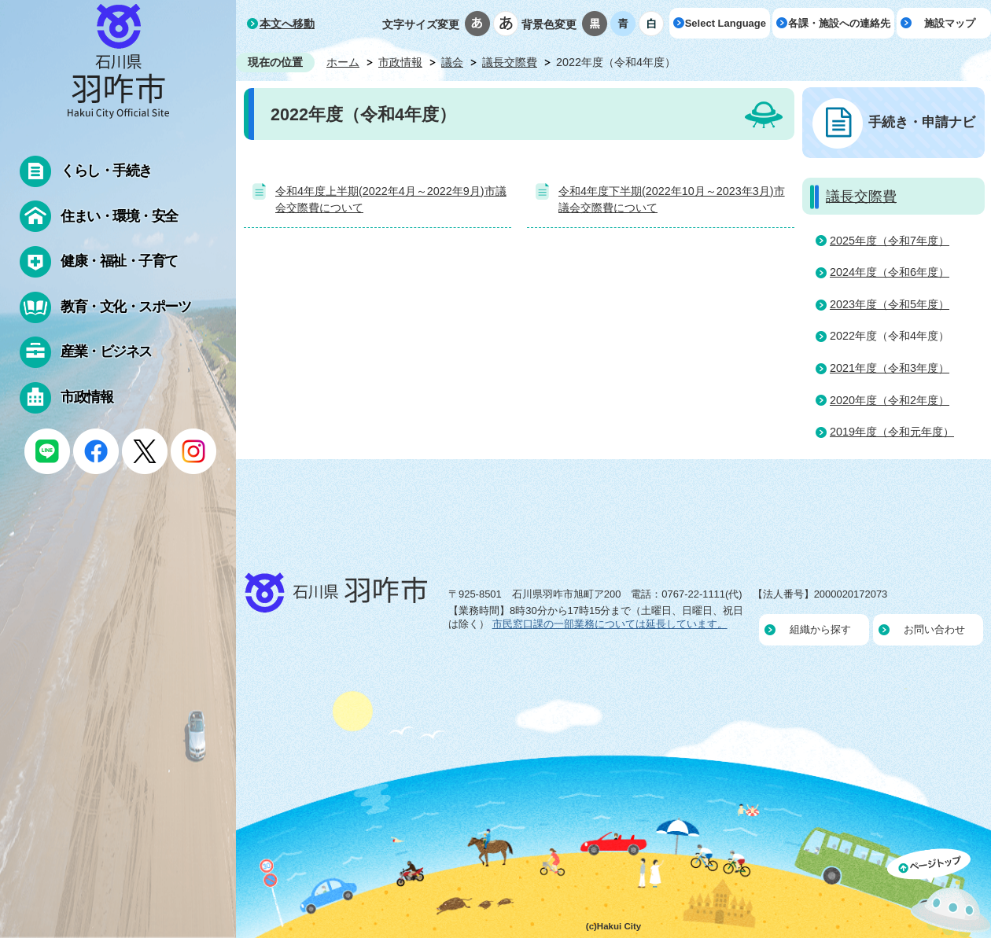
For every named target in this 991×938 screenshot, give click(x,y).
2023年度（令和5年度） (889, 304)
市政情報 (400, 62)
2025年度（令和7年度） (889, 240)
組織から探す (820, 629)
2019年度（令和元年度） (892, 431)
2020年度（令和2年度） (889, 400)
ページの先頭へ (939, 893)
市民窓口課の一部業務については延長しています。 (610, 624)
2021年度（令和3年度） (889, 368)
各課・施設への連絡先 (839, 23)
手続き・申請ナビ (921, 122)
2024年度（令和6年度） (889, 272)
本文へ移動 (287, 23)
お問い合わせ (934, 629)
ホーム (342, 62)
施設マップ (949, 23)
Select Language (725, 23)
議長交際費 (509, 62)
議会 (452, 62)
